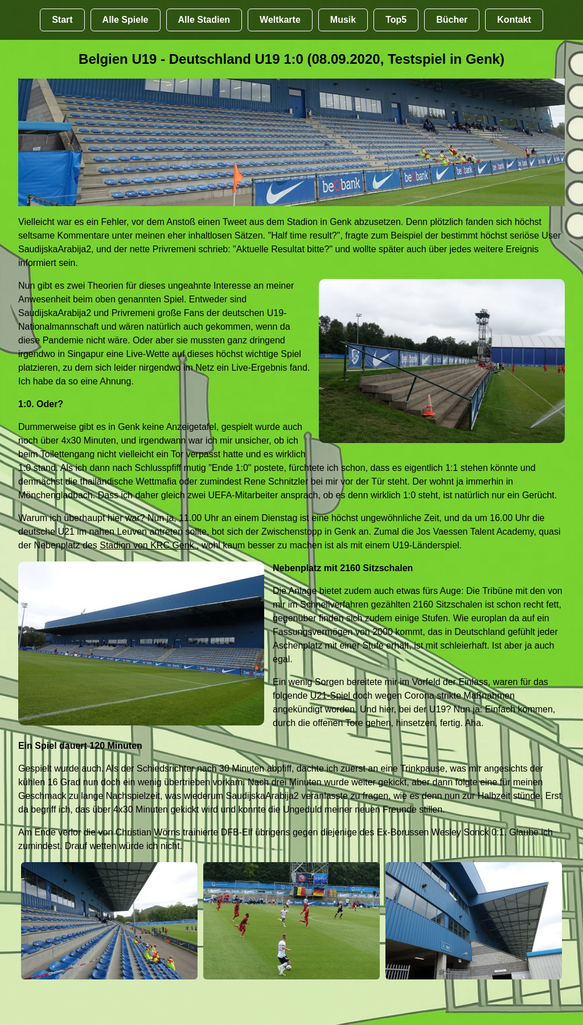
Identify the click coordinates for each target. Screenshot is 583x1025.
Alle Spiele (125, 19)
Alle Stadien (204, 19)
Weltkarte (280, 19)
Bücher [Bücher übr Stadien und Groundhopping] (451, 19)
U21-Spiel (331, 695)
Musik (343, 19)
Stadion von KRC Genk (148, 545)
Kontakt (514, 19)
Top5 (396, 19)
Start (62, 19)
